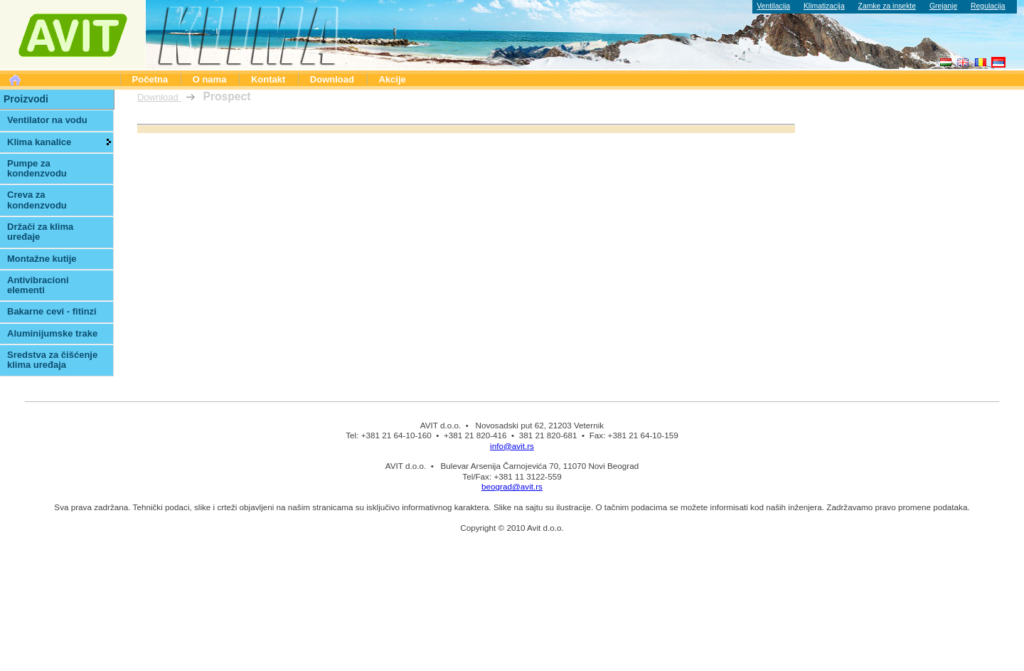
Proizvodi (26, 99)
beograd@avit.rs (512, 486)
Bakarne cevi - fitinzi (52, 311)
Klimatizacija (824, 6)
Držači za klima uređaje (40, 231)
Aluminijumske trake (52, 333)
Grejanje (943, 6)
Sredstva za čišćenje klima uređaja (52, 359)
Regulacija (988, 6)
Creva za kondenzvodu (37, 199)
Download (332, 79)
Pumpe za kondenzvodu (37, 168)
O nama (210, 79)
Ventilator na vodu (47, 120)
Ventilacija (773, 6)
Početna (150, 79)
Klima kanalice (39, 142)
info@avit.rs (512, 445)
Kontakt (268, 79)
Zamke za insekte (887, 6)
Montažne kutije (42, 258)
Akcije (391, 79)
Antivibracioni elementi (38, 285)
